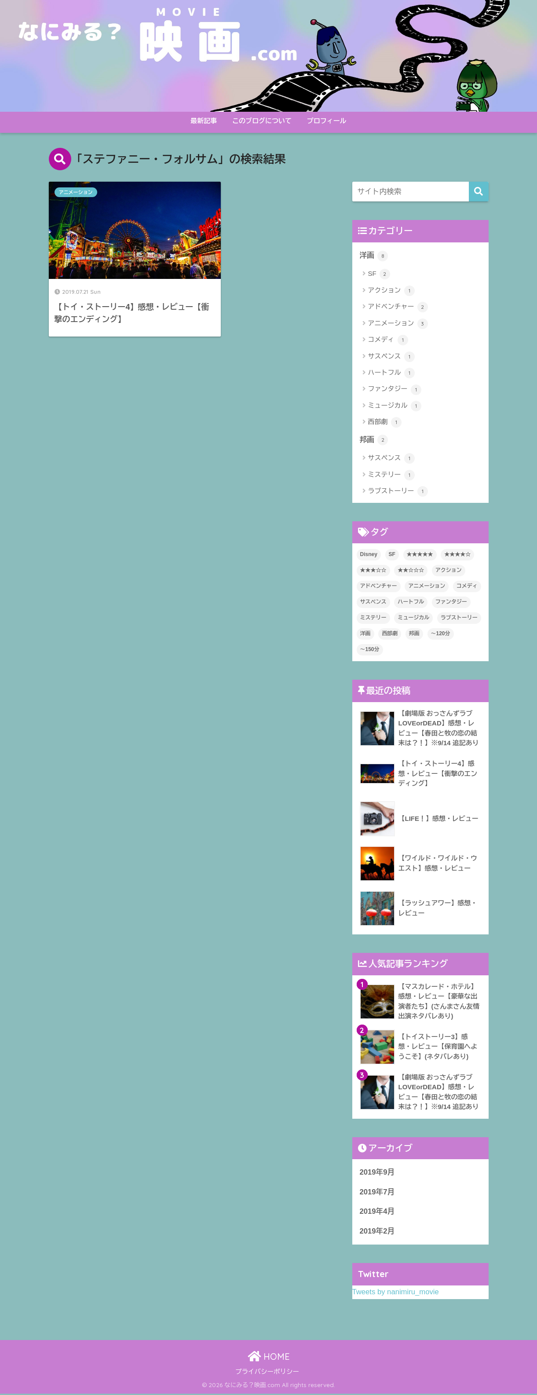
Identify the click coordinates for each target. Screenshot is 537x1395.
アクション (391, 291)
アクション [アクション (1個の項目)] (448, 571)
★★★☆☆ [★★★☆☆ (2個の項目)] (373, 571)
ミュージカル (394, 406)
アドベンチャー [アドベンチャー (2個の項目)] (378, 586)
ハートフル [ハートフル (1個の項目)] (411, 602)
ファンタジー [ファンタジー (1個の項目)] (451, 602)
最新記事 (203, 120)
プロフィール (327, 120)
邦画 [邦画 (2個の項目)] (414, 634)
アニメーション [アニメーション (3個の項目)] (426, 586)
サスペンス (391, 356)
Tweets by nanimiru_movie (395, 1293)
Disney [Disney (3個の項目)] (368, 555)
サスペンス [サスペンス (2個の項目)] (373, 602)
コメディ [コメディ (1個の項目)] (467, 586)
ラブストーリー (398, 492)
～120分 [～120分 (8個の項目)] (440, 634)
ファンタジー (394, 389)
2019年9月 (377, 1173)
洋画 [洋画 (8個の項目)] (365, 634)
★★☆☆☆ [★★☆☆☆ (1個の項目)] (411, 571)
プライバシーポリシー (267, 1373)
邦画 (374, 440)
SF (379, 274)
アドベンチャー (398, 307)
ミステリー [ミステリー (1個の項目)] (373, 618)
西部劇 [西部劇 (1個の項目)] (390, 634)
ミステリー (391, 475)
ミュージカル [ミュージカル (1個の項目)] (413, 618)
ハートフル (391, 373)
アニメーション (76, 192)
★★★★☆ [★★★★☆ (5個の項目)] (457, 555)
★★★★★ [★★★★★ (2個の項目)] (420, 555)
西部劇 (385, 422)
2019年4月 (377, 1212)
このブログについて (262, 120)
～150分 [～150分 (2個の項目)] (370, 650)
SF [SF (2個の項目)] (392, 555)
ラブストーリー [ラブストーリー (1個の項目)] (459, 618)
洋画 (374, 255)
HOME (269, 1357)
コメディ (388, 340)
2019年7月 (377, 1193)
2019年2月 (377, 1232)
